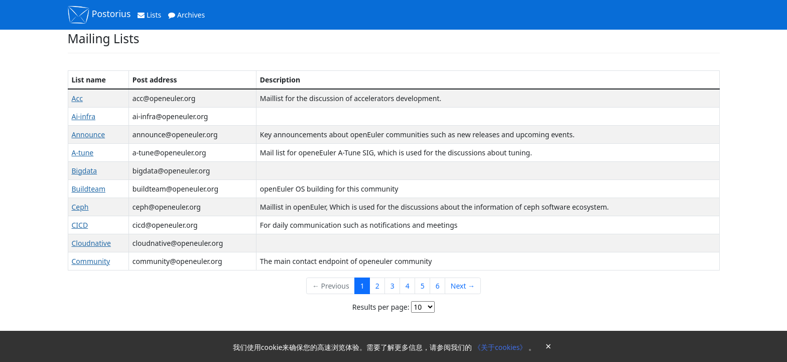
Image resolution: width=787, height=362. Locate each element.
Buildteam (88, 189)
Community (91, 261)
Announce (88, 134)
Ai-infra (84, 116)
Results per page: (381, 307)
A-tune (83, 152)
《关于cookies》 (501, 347)
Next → (463, 286)
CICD (80, 225)
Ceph (80, 207)
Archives (186, 15)
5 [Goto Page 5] (423, 286)
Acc (77, 98)
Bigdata (84, 170)
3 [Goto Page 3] (392, 286)
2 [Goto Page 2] (377, 286)
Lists (149, 15)
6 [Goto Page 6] (438, 286)
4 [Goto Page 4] (408, 286)
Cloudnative (91, 243)
